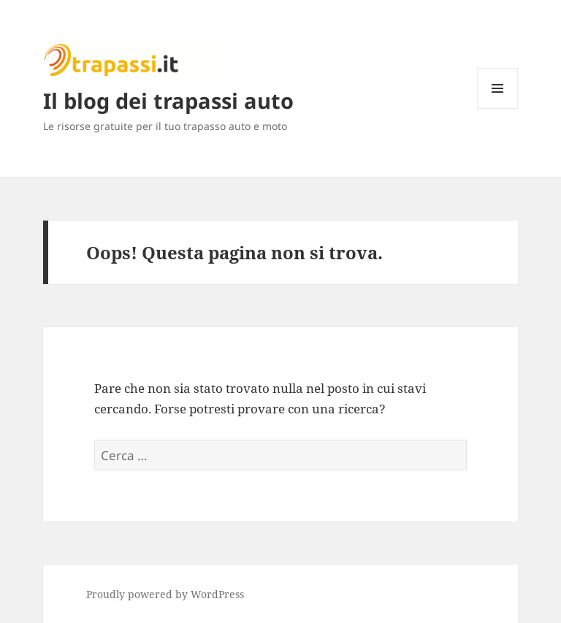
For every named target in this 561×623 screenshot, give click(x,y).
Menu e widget (498, 108)
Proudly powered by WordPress (165, 594)
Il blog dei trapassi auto (168, 100)
